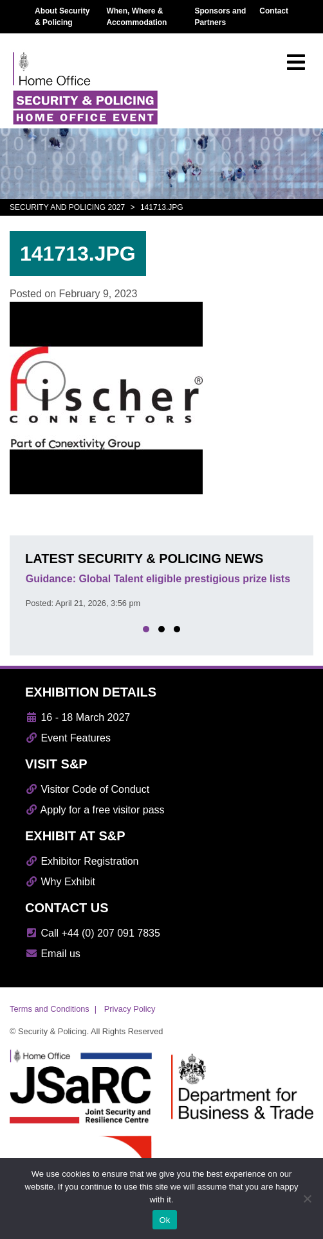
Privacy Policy (130, 1009)
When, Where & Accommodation (136, 16)
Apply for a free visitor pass (95, 809)
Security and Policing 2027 (67, 207)
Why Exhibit (60, 881)
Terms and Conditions (49, 1009)
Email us (52, 953)
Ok (164, 1220)
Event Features (68, 737)
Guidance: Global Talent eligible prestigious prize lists (158, 578)
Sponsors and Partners (220, 16)
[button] (146, 629)
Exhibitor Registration (82, 861)
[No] (306, 1198)
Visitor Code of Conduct (87, 789)
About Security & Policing (62, 16)
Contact (273, 10)
